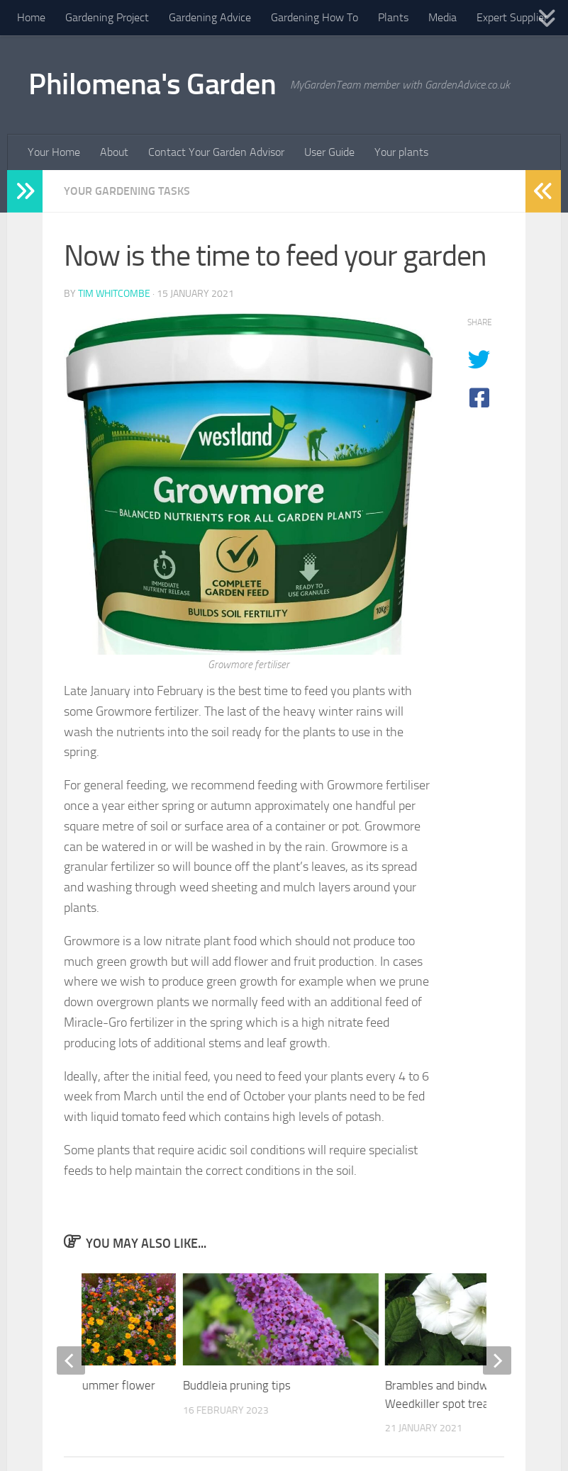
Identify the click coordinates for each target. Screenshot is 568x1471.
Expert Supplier (512, 17)
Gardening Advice (210, 17)
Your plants (401, 152)
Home (31, 17)
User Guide (329, 152)
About (114, 152)
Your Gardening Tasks (127, 191)
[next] (497, 1360)
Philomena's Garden (152, 84)
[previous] (71, 1360)
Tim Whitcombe (114, 294)
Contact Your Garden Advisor (216, 152)
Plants (393, 17)
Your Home (54, 152)
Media (442, 17)
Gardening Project (107, 17)
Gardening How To (314, 17)
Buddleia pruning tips (237, 1385)
